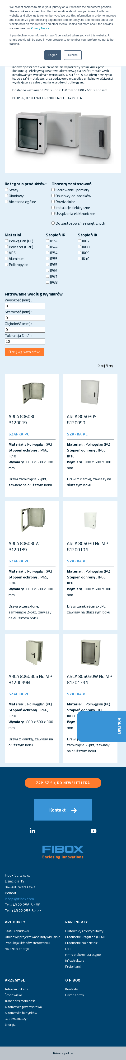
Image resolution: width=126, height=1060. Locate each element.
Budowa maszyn (16, 1019)
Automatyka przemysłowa (23, 1007)
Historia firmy (74, 995)
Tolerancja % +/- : (18, 335)
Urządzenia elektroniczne (73, 213)
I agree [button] (52, 55)
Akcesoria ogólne (20, 201)
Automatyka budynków (21, 1013)
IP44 (51, 246)
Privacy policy (63, 1053)
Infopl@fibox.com (19, 898)
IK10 (83, 258)
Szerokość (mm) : (18, 311)
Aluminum (14, 258)
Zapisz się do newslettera (63, 783)
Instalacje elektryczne (70, 207)
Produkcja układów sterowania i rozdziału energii (27, 946)
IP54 (51, 252)
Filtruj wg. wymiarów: (24, 352)
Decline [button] (73, 55)
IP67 (51, 276)
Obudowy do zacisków (71, 195)
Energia (10, 1024)
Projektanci (73, 966)
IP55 (51, 258)
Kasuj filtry (105, 365)
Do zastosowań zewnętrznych (78, 223)
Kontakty (71, 989)
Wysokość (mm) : (18, 300)
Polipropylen (16, 264)
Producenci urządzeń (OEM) (85, 937)
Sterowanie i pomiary (70, 189)
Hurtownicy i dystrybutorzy (84, 931)
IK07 (83, 240)
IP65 (51, 264)
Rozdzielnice (63, 201)
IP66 (51, 270)
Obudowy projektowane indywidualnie (32, 937)
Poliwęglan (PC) (19, 240)
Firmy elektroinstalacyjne (83, 954)
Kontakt (119, 726)
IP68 (51, 282)
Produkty (15, 921)
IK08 (83, 246)
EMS (68, 949)
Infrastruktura (74, 960)
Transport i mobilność (20, 1001)
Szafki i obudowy (17, 931)
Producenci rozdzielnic (81, 943)
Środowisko (13, 995)
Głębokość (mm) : (18, 323)
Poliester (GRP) (19, 246)
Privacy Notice (40, 28)
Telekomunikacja (16, 989)
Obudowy (14, 195)
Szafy (11, 189)
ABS (10, 252)
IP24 (51, 240)
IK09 (83, 252)
